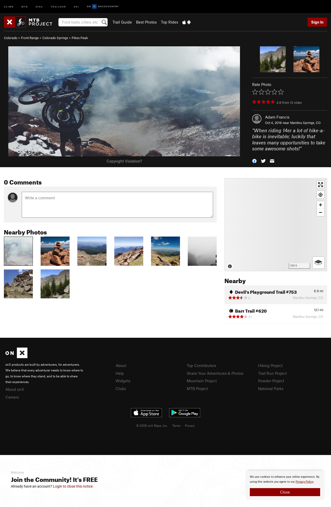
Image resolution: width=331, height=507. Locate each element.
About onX (14, 389)
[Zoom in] (320, 205)
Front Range (30, 38)
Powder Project (271, 380)
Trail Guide (122, 22)
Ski (76, 6)
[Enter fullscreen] (320, 184)
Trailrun (58, 6)
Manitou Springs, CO (305, 123)
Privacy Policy (304, 481)
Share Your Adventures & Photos (215, 373)
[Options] (318, 262)
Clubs (121, 388)
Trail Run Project (272, 373)
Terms (176, 425)
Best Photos (146, 22)
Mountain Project (202, 380)
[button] (254, 161)
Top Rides (169, 22)
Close (285, 492)
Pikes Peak (80, 38)
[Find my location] (320, 195)
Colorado (10, 38)
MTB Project (197, 388)
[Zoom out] (320, 212)
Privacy (190, 425)
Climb (9, 6)
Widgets (123, 380)
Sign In (317, 22)
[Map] (276, 224)
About (121, 365)
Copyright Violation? (124, 161)
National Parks (270, 388)
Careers (12, 397)
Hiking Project (270, 365)
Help (120, 373)
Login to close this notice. (73, 486)
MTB (24, 6)
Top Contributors (201, 365)
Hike (39, 6)
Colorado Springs (55, 38)
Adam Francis (277, 117)
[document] (285, 485)
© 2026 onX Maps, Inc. (152, 425)
